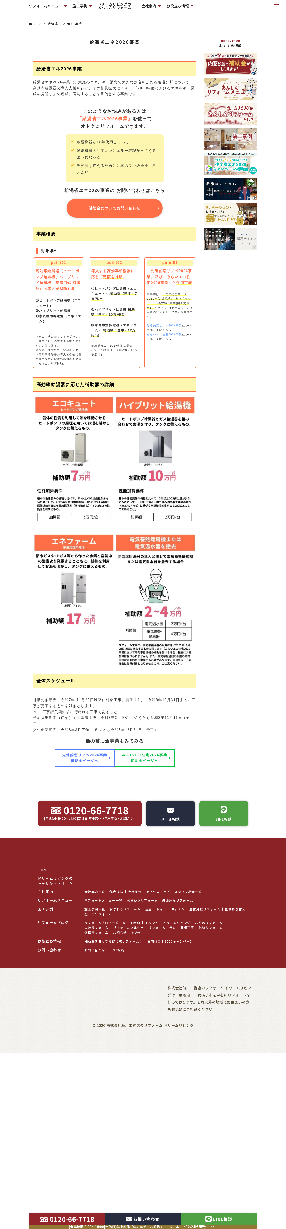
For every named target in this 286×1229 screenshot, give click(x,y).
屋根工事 (187, 1131)
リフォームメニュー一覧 (103, 1104)
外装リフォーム (211, 1131)
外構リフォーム (96, 1136)
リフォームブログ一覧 (101, 1126)
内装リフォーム (96, 1131)
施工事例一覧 (94, 1112)
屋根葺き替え (235, 1112)
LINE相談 (116, 1153)
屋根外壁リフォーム (205, 1112)
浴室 (148, 1112)
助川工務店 (131, 1126)
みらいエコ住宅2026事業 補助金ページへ (146, 937)
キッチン (178, 1112)
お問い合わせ (94, 1153)
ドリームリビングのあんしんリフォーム (157, 8)
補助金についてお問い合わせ (115, 316)
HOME (44, 1073)
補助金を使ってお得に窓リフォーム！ (113, 1145)
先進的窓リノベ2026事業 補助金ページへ (80, 937)
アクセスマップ (158, 1095)
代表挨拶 (116, 1095)
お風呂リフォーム (209, 1126)
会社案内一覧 (94, 1095)
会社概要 (135, 1095)
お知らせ (120, 1136)
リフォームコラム (162, 1131)
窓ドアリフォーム (98, 1117)
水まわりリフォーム (142, 1104)
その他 (136, 1136)
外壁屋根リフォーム (177, 1104)
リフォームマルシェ (128, 1131)
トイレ (161, 1112)
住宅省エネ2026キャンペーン (170, 1145)
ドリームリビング (177, 1126)
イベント (152, 1126)
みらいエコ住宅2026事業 (164, 442)
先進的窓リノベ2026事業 (164, 433)
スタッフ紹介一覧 (188, 1095)
